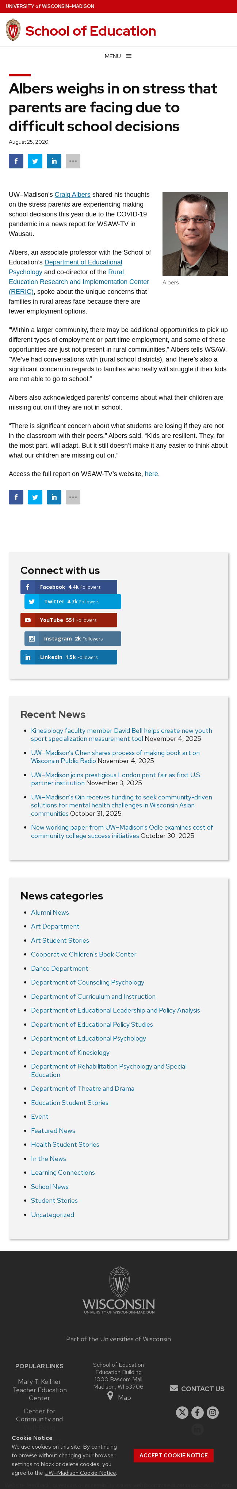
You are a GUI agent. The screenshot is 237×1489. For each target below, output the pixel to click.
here (151, 474)
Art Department (55, 893)
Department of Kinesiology (70, 1019)
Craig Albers (73, 194)
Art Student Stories (60, 907)
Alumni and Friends (39, 1420)
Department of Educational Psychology (88, 1005)
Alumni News (50, 879)
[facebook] (197, 1379)
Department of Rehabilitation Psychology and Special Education (109, 1037)
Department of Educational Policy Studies (92, 991)
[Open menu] (118, 56)
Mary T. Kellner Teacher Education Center (39, 1357)
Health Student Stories (65, 1111)
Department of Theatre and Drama (82, 1055)
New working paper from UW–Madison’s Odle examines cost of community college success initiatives (122, 798)
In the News (48, 1125)
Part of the (118, 1306)
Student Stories (54, 1167)
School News (50, 1153)
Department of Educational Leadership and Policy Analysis (115, 977)
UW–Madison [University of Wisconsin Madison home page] (50, 6)
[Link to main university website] (118, 1282)
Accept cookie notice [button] (173, 1455)
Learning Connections (63, 1139)
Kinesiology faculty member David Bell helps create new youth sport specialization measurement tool (121, 701)
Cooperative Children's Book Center (84, 921)
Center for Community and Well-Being (39, 1386)
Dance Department (59, 935)
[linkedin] (197, 1396)
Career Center (39, 1407)
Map (118, 1363)
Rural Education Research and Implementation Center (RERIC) (79, 281)
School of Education (91, 30)
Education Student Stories (69, 1069)
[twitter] (182, 1379)
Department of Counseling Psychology (87, 949)
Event (40, 1083)
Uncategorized (52, 1181)
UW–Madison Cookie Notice (80, 1473)
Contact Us (203, 1356)
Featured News (53, 1097)
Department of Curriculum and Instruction (93, 963)
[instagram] (213, 1379)
